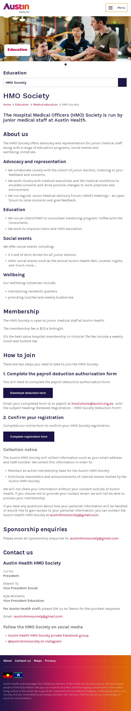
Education (22, 104)
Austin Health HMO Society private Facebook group (48, 635)
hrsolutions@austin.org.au (92, 403)
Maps (38, 661)
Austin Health (16, 8)
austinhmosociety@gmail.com (74, 515)
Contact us (23, 661)
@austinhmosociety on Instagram (34, 641)
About (7, 661)
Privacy (50, 661)
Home (7, 104)
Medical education (45, 104)
